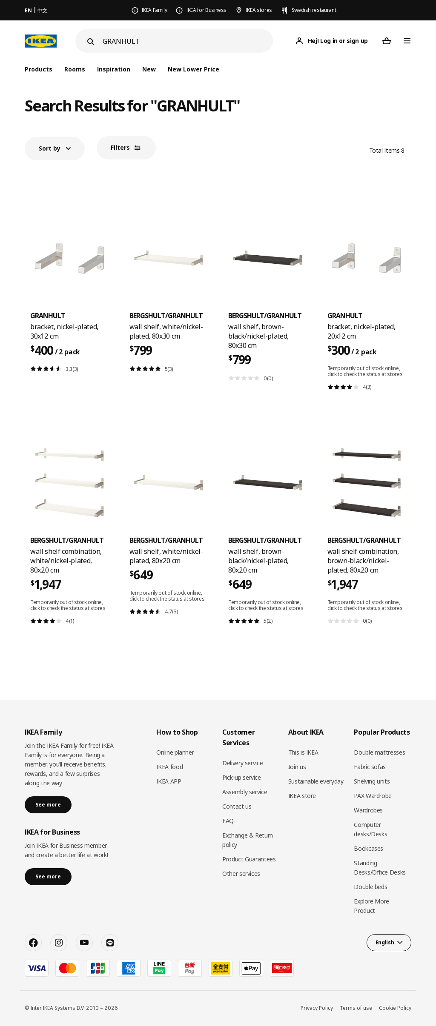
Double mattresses (379, 752)
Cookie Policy (395, 1008)
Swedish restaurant (314, 10)
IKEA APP (168, 781)
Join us (297, 767)
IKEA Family (154, 10)
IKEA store (302, 796)
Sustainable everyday (316, 781)
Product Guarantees (249, 859)
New (149, 69)
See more (48, 804)
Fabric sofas (370, 767)
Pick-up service (241, 777)
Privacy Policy (317, 1008)
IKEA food (169, 767)
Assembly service (244, 792)
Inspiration (113, 69)
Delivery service (242, 763)
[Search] (188, 41)
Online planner (175, 752)
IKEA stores (259, 10)
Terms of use (356, 1008)
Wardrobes (368, 810)
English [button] (385, 942)
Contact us (237, 806)
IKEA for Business (206, 10)
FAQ (228, 821)
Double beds (370, 887)
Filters (120, 147)
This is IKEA (303, 752)
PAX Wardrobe (373, 796)
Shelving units (372, 781)
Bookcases (368, 848)
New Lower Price (193, 69)
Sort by (49, 148)
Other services (241, 873)
